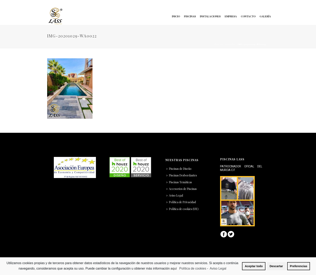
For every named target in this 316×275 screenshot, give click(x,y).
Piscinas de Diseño (178, 169)
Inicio (176, 16)
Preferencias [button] (298, 266)
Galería (265, 16)
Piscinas (190, 16)
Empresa (231, 16)
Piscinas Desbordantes (181, 175)
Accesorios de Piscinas (181, 189)
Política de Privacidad (181, 202)
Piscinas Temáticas (179, 182)
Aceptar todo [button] (254, 266)
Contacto (248, 16)
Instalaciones (210, 16)
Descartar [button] (276, 266)
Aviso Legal (174, 195)
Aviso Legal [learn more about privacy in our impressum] (218, 268)
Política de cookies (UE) (182, 209)
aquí (174, 268)
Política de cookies (192, 268)
